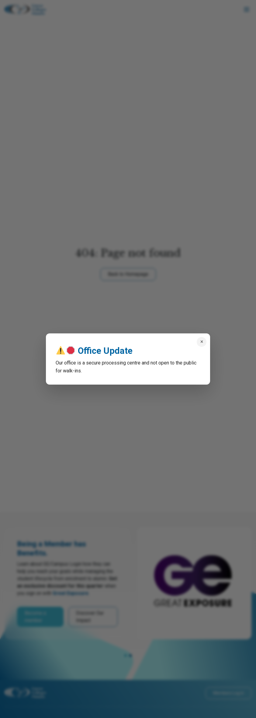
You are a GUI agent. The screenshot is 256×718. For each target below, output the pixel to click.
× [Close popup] (201, 342)
